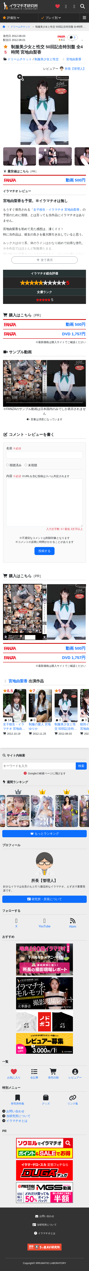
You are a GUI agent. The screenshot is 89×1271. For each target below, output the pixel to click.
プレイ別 (49, 17)
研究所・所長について (44, 899)
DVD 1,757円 (73, 334)
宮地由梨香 (71, 59)
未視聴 (31, 465)
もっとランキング (44, 833)
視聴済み (14, 465)
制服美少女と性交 (46, 59)
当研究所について (18, 1116)
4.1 (61, 38)
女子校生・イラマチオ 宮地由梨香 (56, 209)
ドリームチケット (20, 26)
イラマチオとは (16, 1120)
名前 (13, 448)
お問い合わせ (15, 1111)
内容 (37, 476)
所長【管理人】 (72, 68)
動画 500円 (75, 180)
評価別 (9, 17)
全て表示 (44, 260)
